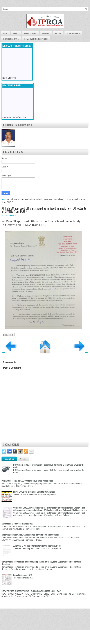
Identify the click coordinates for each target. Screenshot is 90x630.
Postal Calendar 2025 (22, 575)
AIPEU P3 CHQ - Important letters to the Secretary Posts (37, 546)
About (15, 33)
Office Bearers (30, 33)
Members (45, 33)
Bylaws (58, 33)
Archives (23, 458)
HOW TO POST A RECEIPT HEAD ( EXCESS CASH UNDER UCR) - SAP (31, 591)
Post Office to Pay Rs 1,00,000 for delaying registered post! (27, 481)
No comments (8, 215)
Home (5, 33)
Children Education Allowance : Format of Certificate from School (30, 535)
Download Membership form (36, 39)
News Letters (74, 33)
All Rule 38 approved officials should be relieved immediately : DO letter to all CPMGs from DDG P (44, 210)
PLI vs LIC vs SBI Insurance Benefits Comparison (34, 492)
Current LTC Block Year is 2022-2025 (17, 524)
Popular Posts (9, 458)
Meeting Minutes (12, 38)
